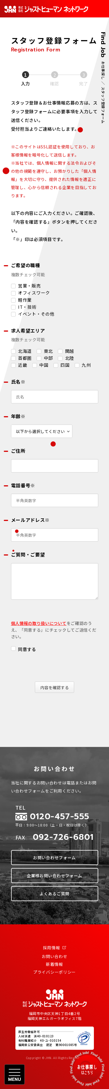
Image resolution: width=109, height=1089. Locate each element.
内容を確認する (56, 687)
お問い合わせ (54, 956)
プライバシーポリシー (54, 972)
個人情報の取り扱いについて (39, 623)
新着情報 (54, 964)
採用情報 (54, 947)
